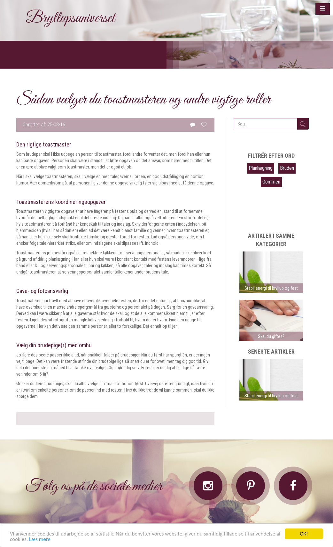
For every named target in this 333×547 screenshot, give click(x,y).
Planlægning (261, 168)
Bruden (287, 168)
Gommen (271, 182)
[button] (322, 9)
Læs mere (39, 539)
